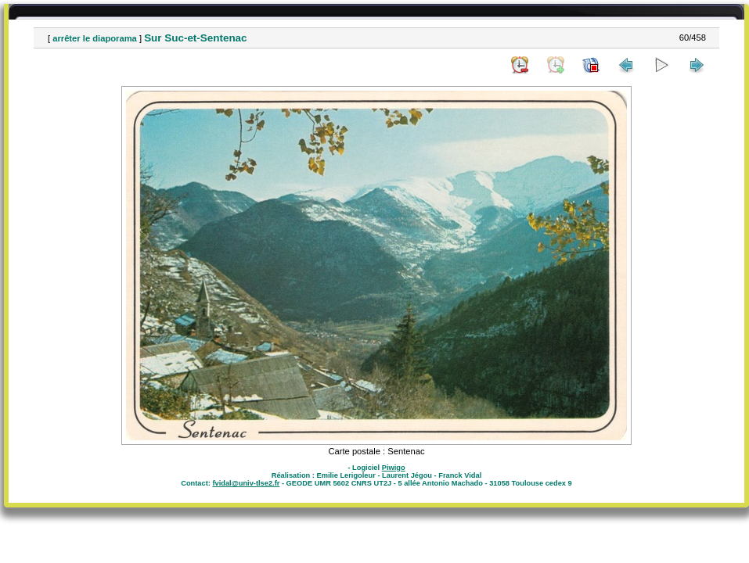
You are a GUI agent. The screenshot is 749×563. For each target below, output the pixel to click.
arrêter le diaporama (94, 38)
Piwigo (393, 468)
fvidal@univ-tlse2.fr (245, 483)
